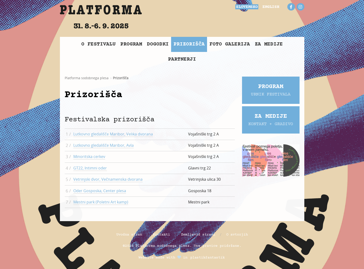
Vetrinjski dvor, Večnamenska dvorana (108, 179)
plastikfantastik (207, 258)
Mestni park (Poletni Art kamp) (100, 202)
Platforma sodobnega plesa (87, 78)
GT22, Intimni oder (90, 168)
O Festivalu (98, 44)
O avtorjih (237, 235)
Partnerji (182, 59)
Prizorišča (189, 44)
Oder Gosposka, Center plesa (99, 190)
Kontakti (161, 235)
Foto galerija (229, 44)
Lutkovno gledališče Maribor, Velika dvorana (113, 134)
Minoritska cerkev (89, 156)
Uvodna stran (129, 235)
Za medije (269, 44)
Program (131, 44)
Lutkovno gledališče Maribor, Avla (103, 145)
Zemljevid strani (198, 235)
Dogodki (158, 44)
